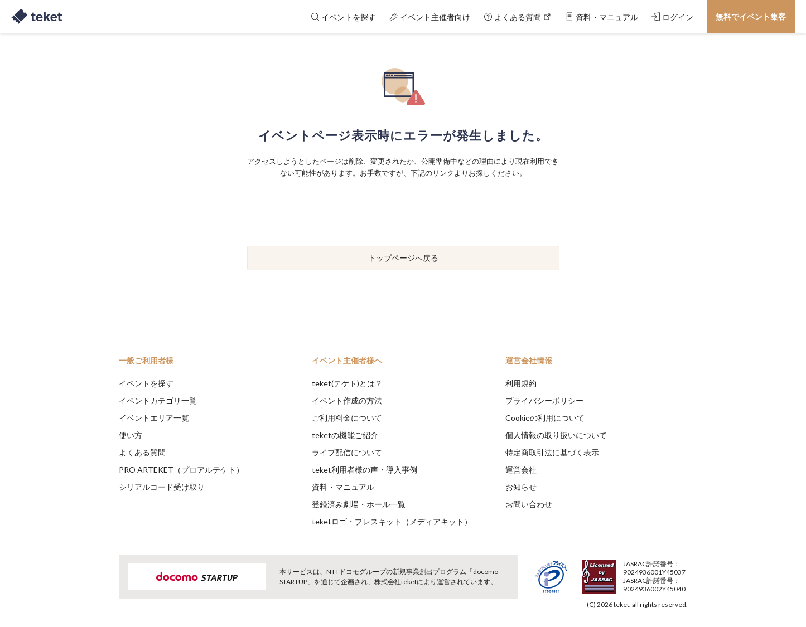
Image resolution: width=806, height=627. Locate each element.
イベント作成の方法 (347, 400)
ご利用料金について (347, 417)
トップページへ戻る (403, 258)
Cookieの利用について (545, 417)
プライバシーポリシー (544, 400)
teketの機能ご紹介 (345, 435)
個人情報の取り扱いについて (556, 435)
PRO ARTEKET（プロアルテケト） (181, 469)
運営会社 (521, 469)
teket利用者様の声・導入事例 (364, 469)
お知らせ (521, 487)
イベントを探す (146, 383)
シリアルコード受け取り (162, 487)
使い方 (130, 435)
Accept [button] (680, 571)
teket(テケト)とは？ (347, 383)
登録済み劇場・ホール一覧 (359, 504)
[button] (101, 585)
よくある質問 (142, 452)
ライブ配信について (347, 452)
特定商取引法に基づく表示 (552, 452)
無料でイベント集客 (751, 16)
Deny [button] (624, 571)
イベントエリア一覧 (154, 417)
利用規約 (521, 383)
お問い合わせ (528, 504)
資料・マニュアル (343, 487)
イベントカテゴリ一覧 (158, 400)
